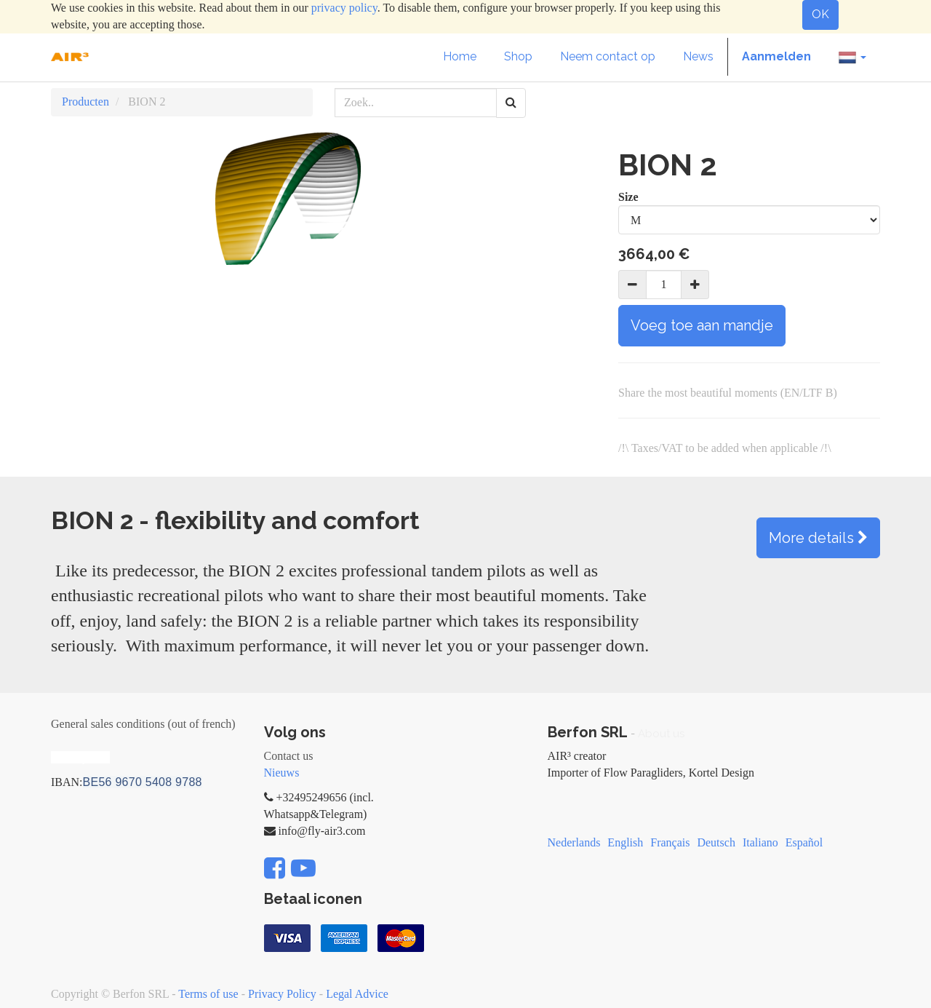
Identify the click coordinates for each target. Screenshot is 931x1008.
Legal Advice (357, 994)
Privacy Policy (282, 994)
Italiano (760, 842)
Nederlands (574, 842)
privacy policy (344, 7)
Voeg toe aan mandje (702, 325)
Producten (85, 101)
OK (820, 14)
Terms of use (208, 994)
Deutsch (716, 842)
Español (804, 842)
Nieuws (282, 772)
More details (818, 538)
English (625, 842)
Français (670, 842)
